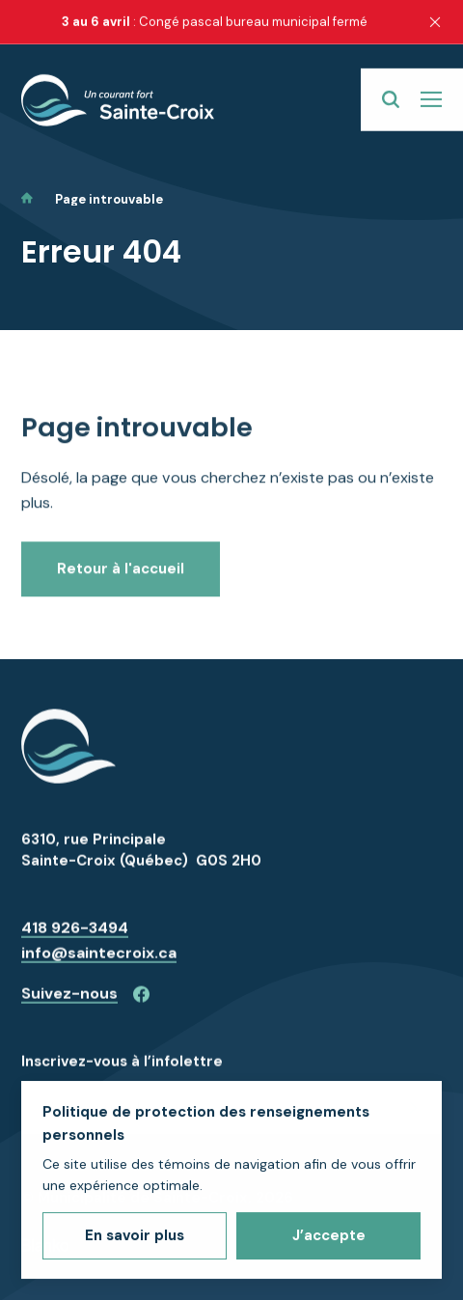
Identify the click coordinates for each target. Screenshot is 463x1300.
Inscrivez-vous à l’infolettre (122, 1073)
